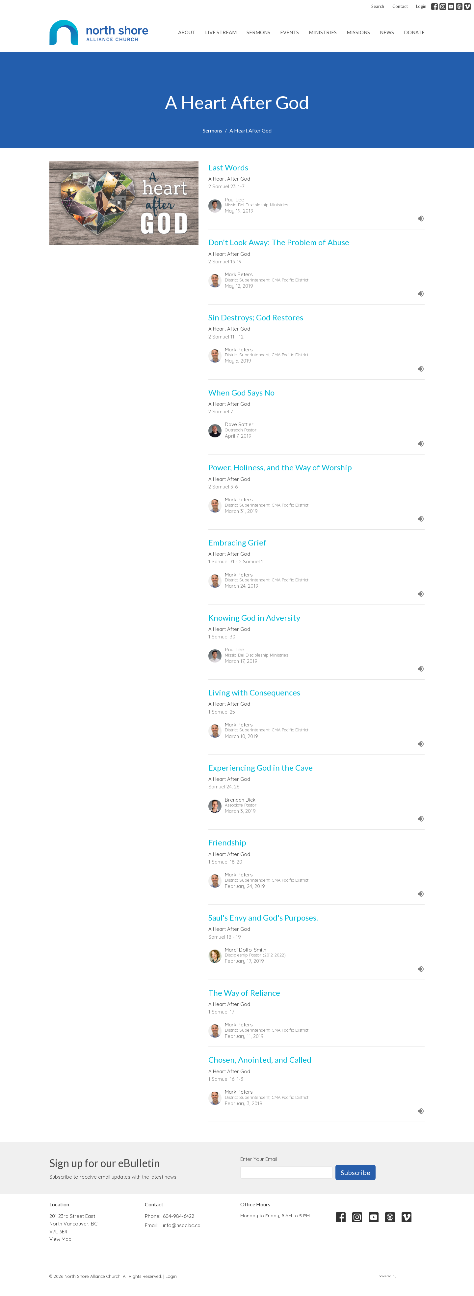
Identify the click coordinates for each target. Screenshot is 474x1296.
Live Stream (221, 32)
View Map (60, 1239)
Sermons (258, 32)
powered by (402, 1276)
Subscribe (355, 1172)
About (186, 32)
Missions (358, 32)
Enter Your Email (258, 1159)
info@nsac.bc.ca (181, 1225)
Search (377, 6)
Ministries (323, 32)
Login (421, 6)
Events (289, 32)
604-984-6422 (178, 1216)
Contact (400, 6)
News (387, 32)
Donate (414, 32)
